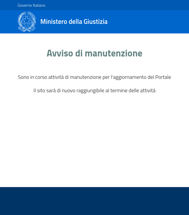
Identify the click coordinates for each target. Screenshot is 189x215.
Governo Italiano (31, 5)
